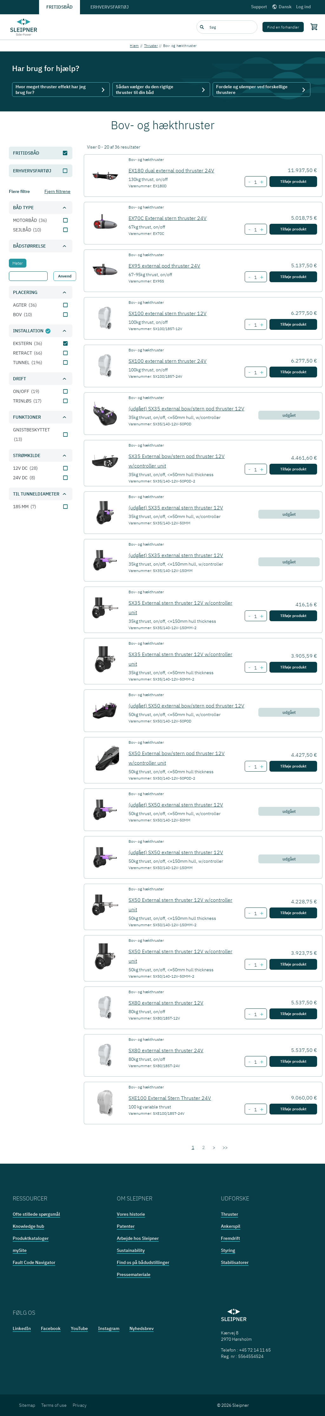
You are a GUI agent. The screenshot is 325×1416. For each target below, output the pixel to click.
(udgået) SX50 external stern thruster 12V (176, 804)
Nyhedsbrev (141, 1328)
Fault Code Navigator (34, 1262)
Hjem (134, 45)
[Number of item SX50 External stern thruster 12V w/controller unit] (255, 913)
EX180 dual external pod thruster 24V (171, 170)
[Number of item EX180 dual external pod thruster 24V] (255, 182)
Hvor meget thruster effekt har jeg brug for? (61, 89)
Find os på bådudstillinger (143, 1262)
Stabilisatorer (235, 1262)
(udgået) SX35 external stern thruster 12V (176, 507)
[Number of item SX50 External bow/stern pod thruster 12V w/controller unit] (255, 767)
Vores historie (131, 1214)
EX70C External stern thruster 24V (168, 218)
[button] (40, 207)
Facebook (51, 1328)
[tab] (17, 263)
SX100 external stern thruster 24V (168, 361)
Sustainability (131, 1250)
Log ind (303, 7)
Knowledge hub (28, 1226)
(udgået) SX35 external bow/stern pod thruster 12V (186, 408)
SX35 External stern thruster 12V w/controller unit (180, 607)
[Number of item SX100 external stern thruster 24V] (255, 372)
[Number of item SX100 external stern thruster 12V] (255, 325)
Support (259, 7)
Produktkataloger (31, 1238)
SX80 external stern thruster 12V (166, 1003)
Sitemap (27, 1405)
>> (225, 1147)
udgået (289, 415)
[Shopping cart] (312, 26)
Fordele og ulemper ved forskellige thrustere (261, 89)
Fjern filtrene (57, 191)
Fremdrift (230, 1238)
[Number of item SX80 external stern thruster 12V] (255, 1014)
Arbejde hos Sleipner (138, 1238)
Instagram (108, 1328)
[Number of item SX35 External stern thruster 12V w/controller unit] (255, 616)
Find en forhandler (283, 27)
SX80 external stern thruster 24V (166, 1050)
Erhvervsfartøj (109, 7)
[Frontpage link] (23, 27)
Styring (228, 1250)
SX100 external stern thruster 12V (168, 313)
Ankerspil (230, 1226)
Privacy (80, 1405)
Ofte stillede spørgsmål (36, 1214)
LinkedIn (22, 1328)
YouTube (79, 1328)
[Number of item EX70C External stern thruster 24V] (255, 230)
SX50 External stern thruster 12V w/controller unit (180, 905)
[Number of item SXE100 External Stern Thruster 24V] (255, 1110)
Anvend (64, 276)
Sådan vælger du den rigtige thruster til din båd (161, 89)
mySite (20, 1250)
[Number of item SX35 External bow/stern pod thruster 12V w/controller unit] (255, 470)
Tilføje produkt (293, 181)
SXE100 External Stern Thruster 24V (170, 1098)
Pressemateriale (133, 1274)
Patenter (126, 1226)
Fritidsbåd (59, 7)
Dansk (281, 7)
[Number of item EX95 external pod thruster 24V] (255, 277)
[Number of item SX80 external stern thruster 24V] (255, 1062)
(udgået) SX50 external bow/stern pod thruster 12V (186, 705)
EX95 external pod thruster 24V (164, 266)
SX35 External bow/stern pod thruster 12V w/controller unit (177, 461)
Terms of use (54, 1405)
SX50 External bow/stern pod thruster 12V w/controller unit (177, 758)
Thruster (151, 45)
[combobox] (227, 27)
